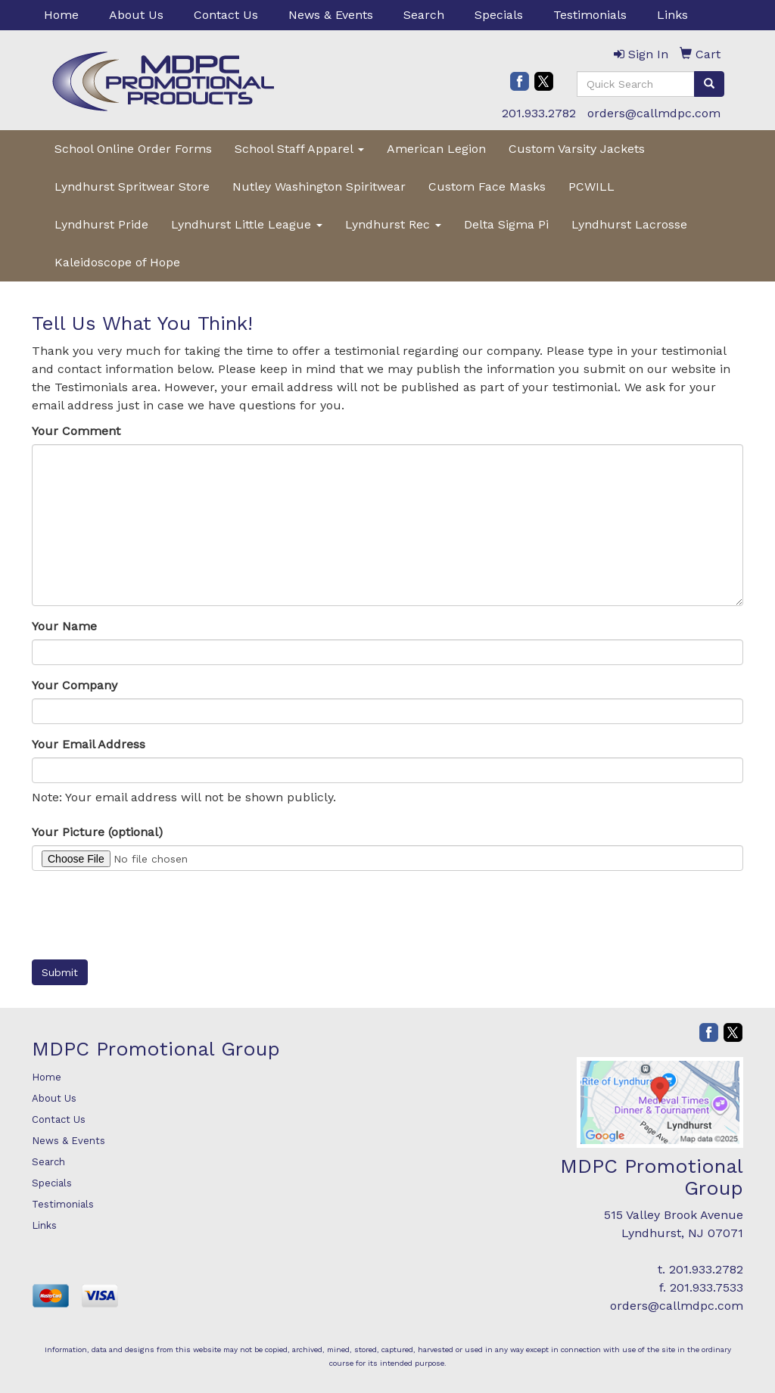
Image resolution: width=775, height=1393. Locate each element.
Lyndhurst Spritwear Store (132, 186)
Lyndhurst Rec (393, 224)
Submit (60, 972)
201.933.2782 (539, 113)
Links (672, 15)
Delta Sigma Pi (506, 224)
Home (61, 15)
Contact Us (226, 15)
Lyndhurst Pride (101, 224)
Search (423, 15)
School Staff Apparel (299, 148)
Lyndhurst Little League (246, 224)
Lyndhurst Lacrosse (629, 224)
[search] (709, 84)
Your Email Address (88, 744)
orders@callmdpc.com (654, 113)
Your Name (64, 626)
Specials (499, 15)
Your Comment (76, 431)
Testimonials (590, 15)
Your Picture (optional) (97, 832)
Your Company (74, 685)
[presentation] (147, 911)
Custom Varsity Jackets (577, 148)
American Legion (436, 148)
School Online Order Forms (133, 148)
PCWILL (591, 186)
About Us (136, 15)
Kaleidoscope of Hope (117, 262)
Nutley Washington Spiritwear (319, 186)
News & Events (330, 15)
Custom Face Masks (487, 186)
